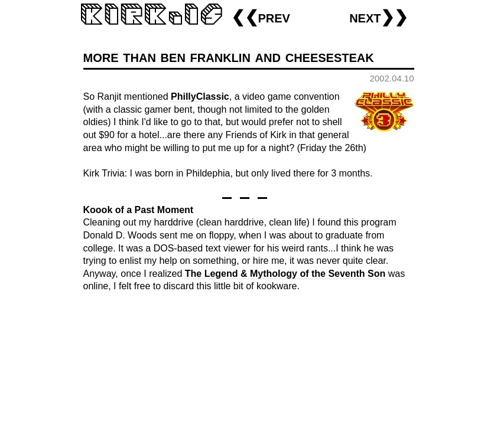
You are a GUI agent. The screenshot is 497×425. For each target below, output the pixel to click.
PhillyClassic (200, 96)
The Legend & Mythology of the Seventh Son (285, 274)
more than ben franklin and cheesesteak (228, 56)
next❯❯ (378, 17)
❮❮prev (260, 17)
